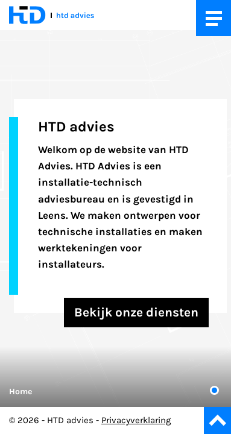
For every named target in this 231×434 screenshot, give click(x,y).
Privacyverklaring (136, 420)
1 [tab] (214, 390)
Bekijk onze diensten (136, 312)
